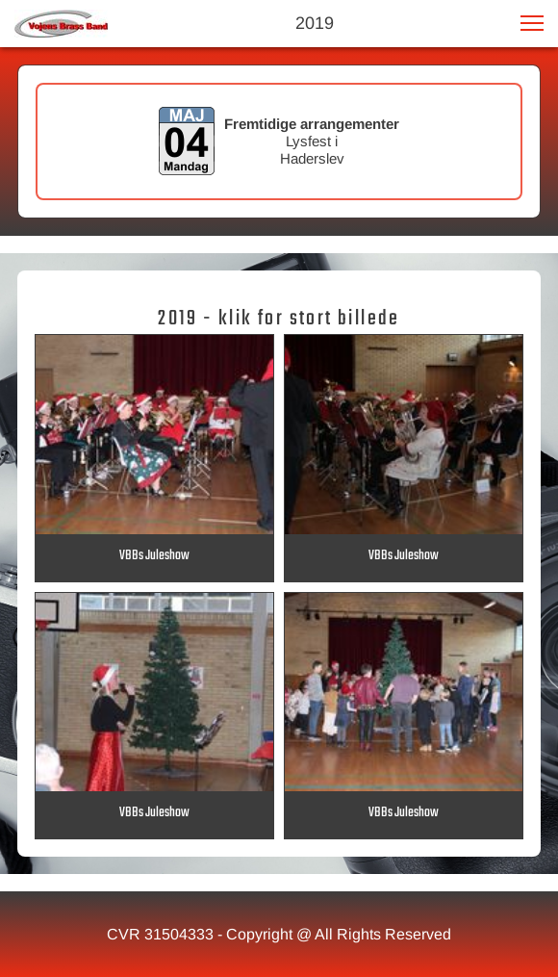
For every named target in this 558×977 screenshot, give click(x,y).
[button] (532, 23)
